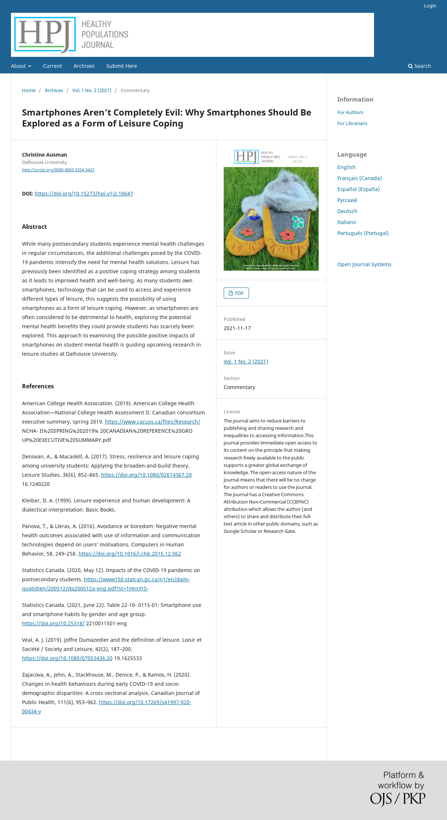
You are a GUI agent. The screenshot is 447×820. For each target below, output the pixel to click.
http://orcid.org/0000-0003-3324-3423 (58, 169)
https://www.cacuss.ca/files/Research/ (152, 421)
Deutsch (347, 211)
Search (419, 65)
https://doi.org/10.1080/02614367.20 (146, 474)
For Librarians (352, 123)
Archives (84, 65)
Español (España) (358, 189)
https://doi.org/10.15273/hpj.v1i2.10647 (84, 193)
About (19, 65)
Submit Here (121, 65)
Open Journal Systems (364, 264)
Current (52, 65)
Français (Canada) (359, 178)
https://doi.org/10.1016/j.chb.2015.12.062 (129, 553)
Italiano (346, 222)
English (346, 167)
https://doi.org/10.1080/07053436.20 (67, 658)
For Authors (350, 112)
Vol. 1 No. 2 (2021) (91, 90)
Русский (347, 200)
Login (430, 5)
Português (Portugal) (363, 233)
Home (29, 90)
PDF (239, 293)
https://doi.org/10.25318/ (53, 623)
